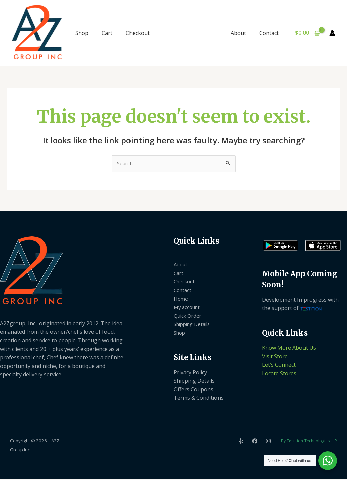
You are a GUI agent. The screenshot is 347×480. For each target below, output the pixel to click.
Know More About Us (289, 348)
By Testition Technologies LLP (309, 441)
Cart (107, 33)
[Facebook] (254, 441)
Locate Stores (279, 374)
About (242, 33)
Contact (270, 33)
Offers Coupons (193, 390)
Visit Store (275, 356)
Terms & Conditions (199, 398)
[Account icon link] (332, 33)
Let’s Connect (279, 365)
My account (188, 307)
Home (181, 299)
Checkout (138, 33)
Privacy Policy (190, 372)
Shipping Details (194, 324)
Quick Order (189, 316)
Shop (81, 33)
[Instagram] (268, 441)
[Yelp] (241, 441)
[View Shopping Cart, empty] (307, 33)
